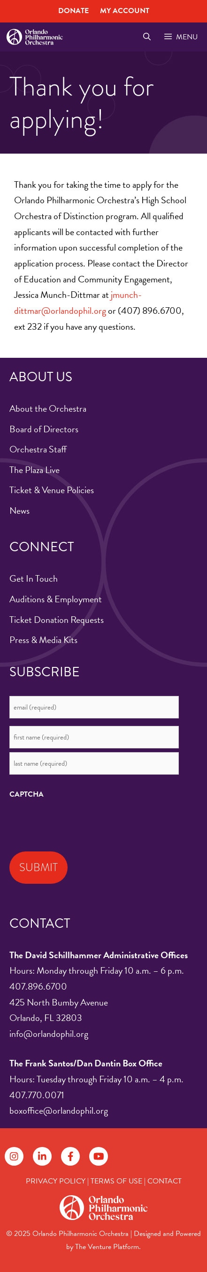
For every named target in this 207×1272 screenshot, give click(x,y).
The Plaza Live (34, 470)
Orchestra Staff (38, 449)
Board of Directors (43, 429)
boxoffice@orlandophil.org (58, 1110)
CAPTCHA (26, 794)
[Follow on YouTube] (98, 1156)
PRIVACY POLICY (55, 1181)
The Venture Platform (107, 1246)
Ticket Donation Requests (56, 620)
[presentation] (80, 823)
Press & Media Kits (43, 640)
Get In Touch (33, 578)
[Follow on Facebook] (70, 1156)
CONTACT (164, 1181)
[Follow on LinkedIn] (42, 1156)
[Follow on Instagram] (14, 1156)
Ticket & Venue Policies (51, 490)
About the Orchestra (47, 408)
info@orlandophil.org (48, 1034)
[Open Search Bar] (146, 37)
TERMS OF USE (116, 1181)
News (19, 510)
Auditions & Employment (55, 599)
